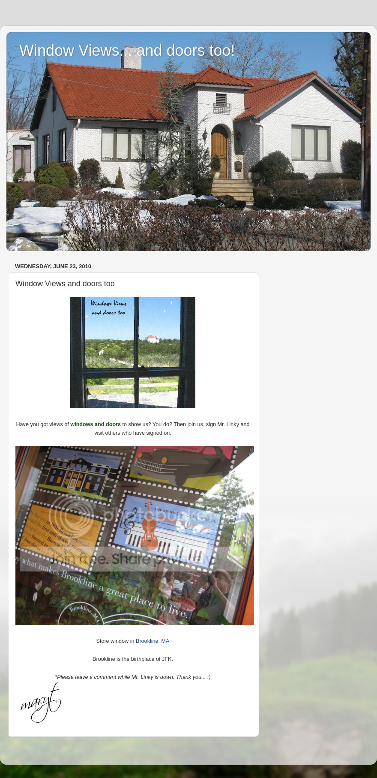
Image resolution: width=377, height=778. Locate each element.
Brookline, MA (153, 641)
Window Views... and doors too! (127, 50)
